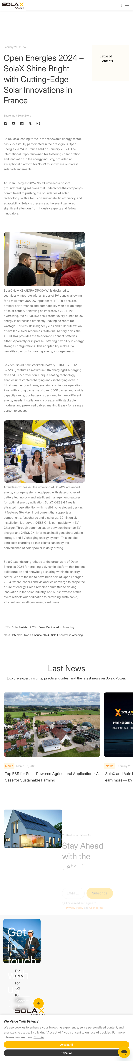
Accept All (66, 1044)
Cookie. (39, 1037)
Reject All (66, 1053)
